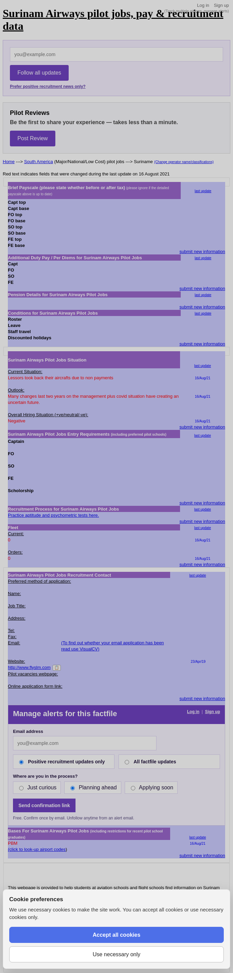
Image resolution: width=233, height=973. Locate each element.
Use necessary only (116, 954)
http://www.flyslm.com (29, 667)
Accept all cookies (116, 935)
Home (9, 161)
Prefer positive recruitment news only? (47, 86)
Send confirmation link (44, 805)
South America (38, 161)
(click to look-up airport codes (37, 849)
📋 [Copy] (56, 668)
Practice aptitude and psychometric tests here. (53, 515)
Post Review (32, 138)
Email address (28, 731)
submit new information (202, 251)
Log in (203, 5)
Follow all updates (39, 73)
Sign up (221, 5)
